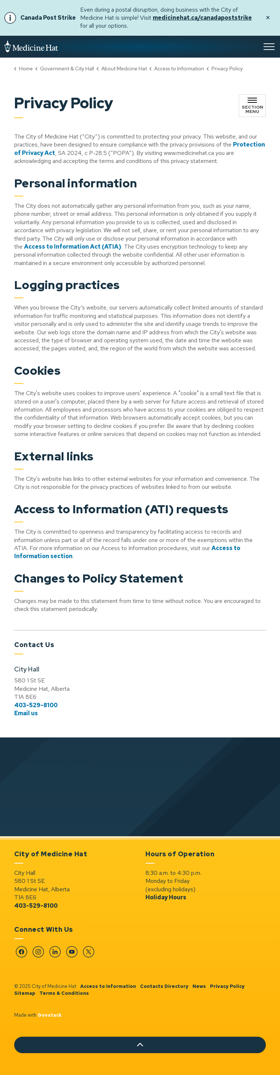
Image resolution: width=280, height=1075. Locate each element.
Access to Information (108, 986)
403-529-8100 (36, 705)
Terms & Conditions (64, 993)
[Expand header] (269, 47)
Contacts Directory (164, 986)
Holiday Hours (165, 897)
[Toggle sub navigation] (252, 105)
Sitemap (24, 993)
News (199, 986)
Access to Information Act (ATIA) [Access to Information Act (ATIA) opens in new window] (72, 246)
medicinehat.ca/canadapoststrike (202, 18)
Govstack (50, 1015)
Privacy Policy (227, 986)
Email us (26, 713)
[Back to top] (140, 1045)
